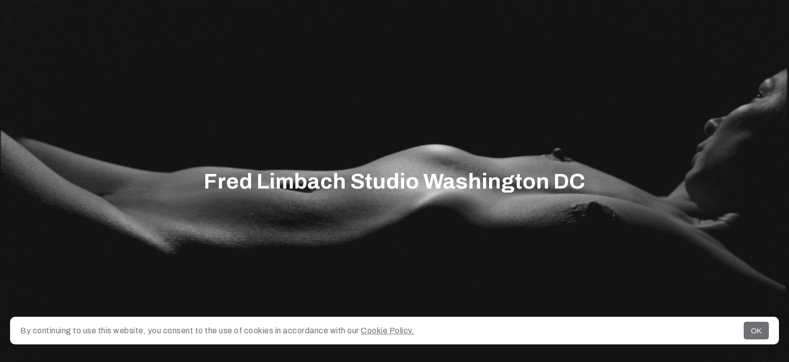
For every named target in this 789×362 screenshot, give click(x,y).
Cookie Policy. (387, 330)
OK (756, 330)
